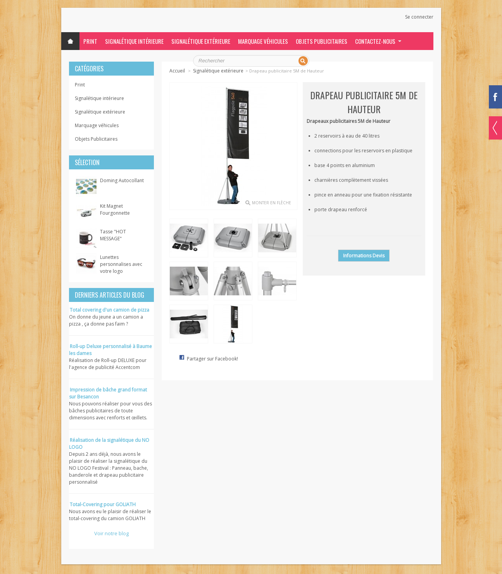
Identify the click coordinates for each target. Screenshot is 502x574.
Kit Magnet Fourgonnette (115, 209)
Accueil (177, 70)
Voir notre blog (111, 533)
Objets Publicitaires (321, 41)
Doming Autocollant (122, 180)
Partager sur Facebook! (212, 358)
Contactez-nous (375, 41)
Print (90, 41)
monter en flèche (271, 202)
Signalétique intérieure (134, 41)
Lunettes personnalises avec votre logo (121, 264)
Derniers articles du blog (109, 295)
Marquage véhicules (263, 41)
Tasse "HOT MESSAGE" (113, 235)
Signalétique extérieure (200, 41)
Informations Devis (364, 255)
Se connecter (419, 17)
